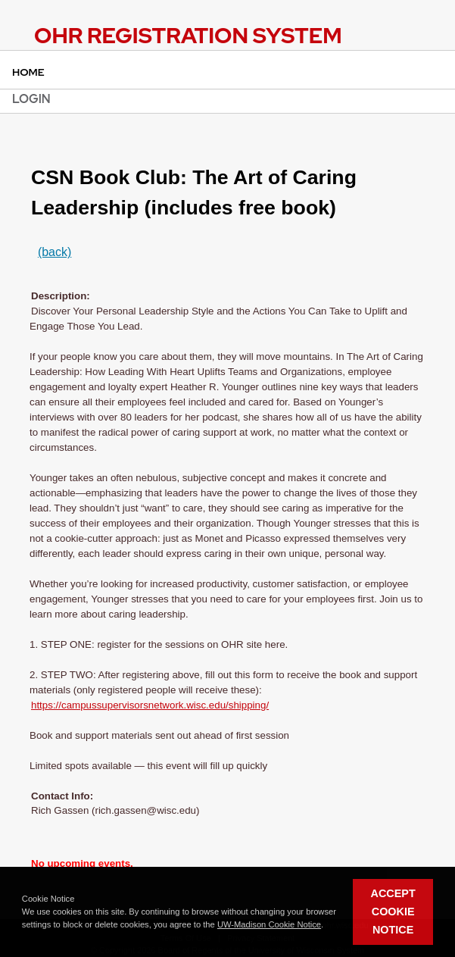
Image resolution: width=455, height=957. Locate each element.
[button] (327, 925)
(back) (54, 252)
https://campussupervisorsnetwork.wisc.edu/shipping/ (150, 705)
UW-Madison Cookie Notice (269, 924)
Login (31, 99)
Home (28, 72)
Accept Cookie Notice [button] (393, 911)
